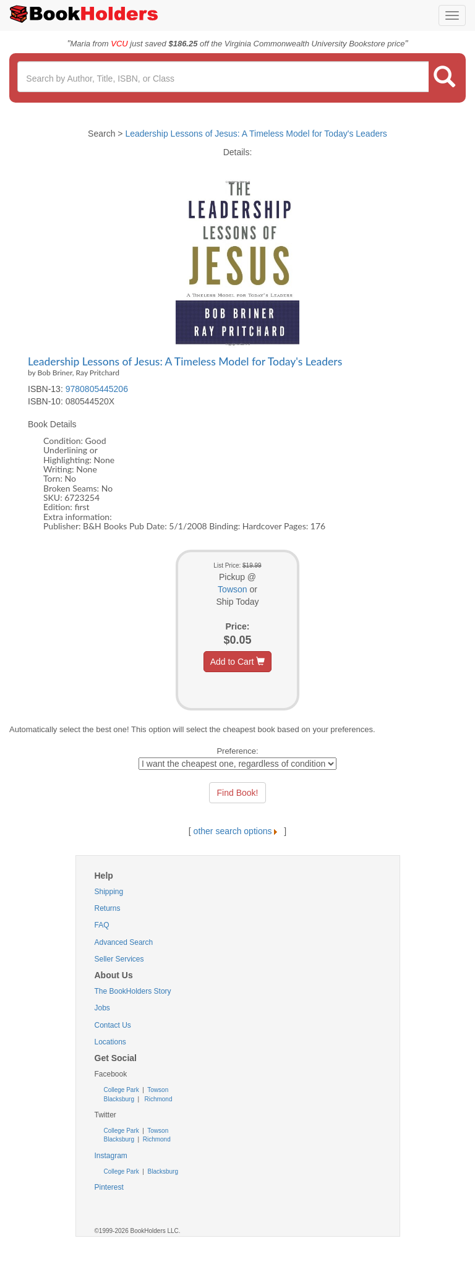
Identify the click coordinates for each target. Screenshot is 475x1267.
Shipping (109, 891)
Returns (108, 908)
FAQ (102, 925)
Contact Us (113, 1025)
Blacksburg (119, 1099)
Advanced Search (124, 942)
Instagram (111, 1155)
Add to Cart (237, 662)
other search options (238, 831)
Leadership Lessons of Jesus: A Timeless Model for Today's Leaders (256, 134)
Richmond (158, 1099)
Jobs (102, 1008)
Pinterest (109, 1187)
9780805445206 (97, 389)
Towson (232, 589)
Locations (110, 1042)
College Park (122, 1089)
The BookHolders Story (133, 991)
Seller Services (119, 959)
